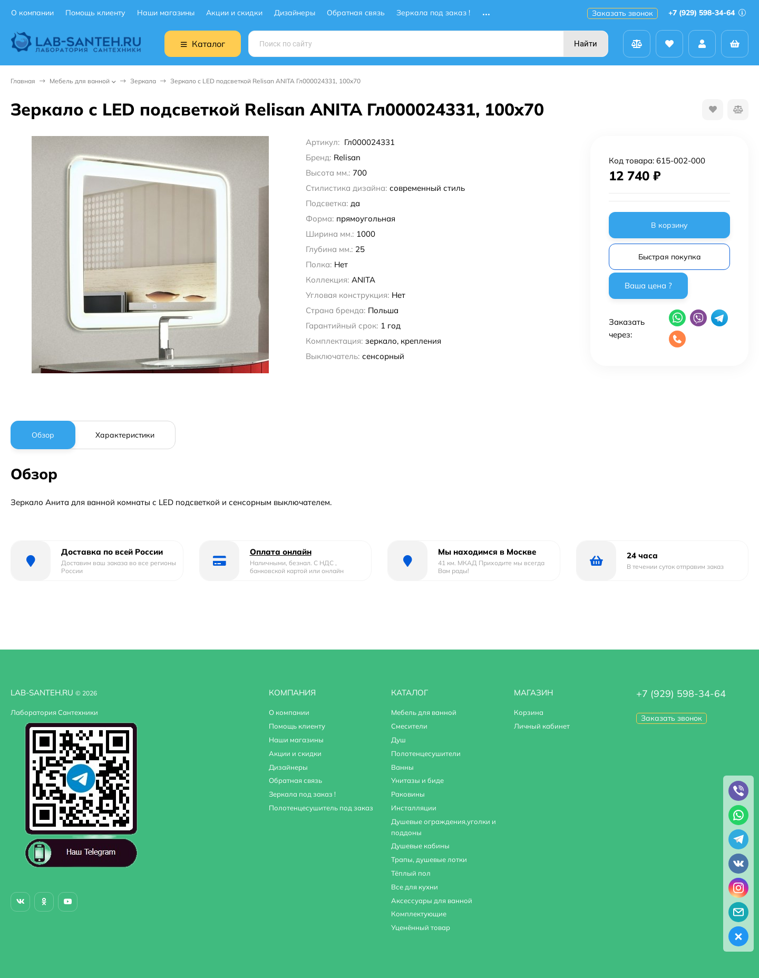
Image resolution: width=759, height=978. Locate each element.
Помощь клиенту (95, 12)
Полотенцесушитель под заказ (321, 807)
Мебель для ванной (80, 81)
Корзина (528, 712)
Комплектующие (418, 913)
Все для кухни (414, 887)
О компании (32, 12)
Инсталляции (413, 807)
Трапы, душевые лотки (429, 859)
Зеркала (143, 81)
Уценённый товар (420, 927)
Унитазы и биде (417, 780)
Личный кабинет (542, 726)
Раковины (408, 794)
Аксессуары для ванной (431, 900)
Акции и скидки (234, 12)
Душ (398, 739)
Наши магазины (165, 12)
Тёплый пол (411, 873)
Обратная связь (356, 12)
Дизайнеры (294, 12)
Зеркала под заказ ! (433, 12)
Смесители (409, 726)
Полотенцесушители (426, 753)
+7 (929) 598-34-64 (707, 12)
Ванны (402, 767)
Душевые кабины (420, 845)
